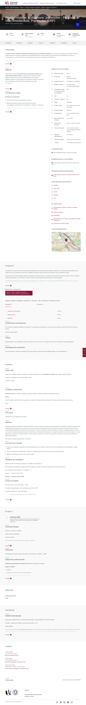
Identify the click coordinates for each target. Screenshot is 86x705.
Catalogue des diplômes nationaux (47, 3)
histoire (19, 374)
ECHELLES (55, 188)
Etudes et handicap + (58, 212)
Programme (19, 42)
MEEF (45, 554)
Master (22, 7)
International (64, 42)
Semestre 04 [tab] (40, 304)
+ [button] (53, 233)
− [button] (53, 235)
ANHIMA (55, 185)
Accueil (7, 7)
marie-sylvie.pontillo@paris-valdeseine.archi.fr (18, 668)
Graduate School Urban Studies (60, 223)
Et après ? (41, 42)
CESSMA (55, 195)
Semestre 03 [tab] (8, 304)
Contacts (74, 42)
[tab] (18, 294)
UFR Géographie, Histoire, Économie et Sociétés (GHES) (64, 208)
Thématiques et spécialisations (13, 311)
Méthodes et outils (11, 314)
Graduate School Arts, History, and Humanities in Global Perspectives (66, 219)
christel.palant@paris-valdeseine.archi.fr (16, 662)
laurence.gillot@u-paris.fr (13, 655)
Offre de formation (14, 7)
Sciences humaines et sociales (32, 7)
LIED (54, 198)
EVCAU (54, 191)
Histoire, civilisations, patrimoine (49, 7)
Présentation (8, 42)
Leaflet (68, 251)
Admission (30, 42)
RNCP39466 (56, 215)
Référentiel (52, 42)
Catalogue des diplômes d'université (30, 3)
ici (66, 351)
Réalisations (10, 318)
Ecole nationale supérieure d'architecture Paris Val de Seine (65, 175)
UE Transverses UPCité (61, 3)
